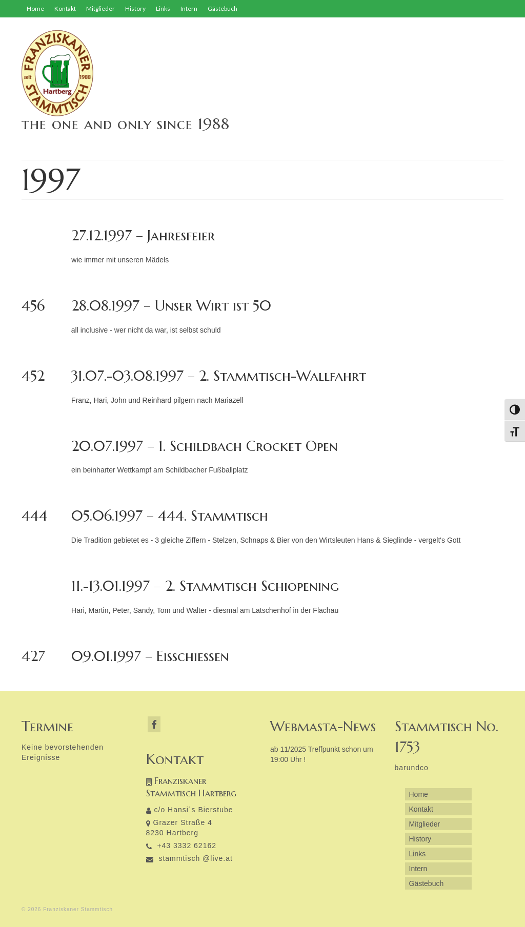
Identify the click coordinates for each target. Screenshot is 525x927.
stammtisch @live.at (189, 858)
